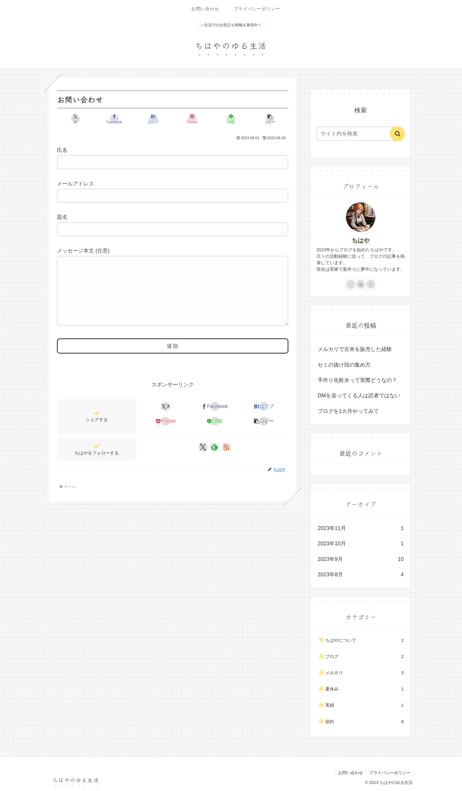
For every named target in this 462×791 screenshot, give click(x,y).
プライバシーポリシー (389, 772)
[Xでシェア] (75, 119)
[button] (269, 119)
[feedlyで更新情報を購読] (214, 447)
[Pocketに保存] (192, 119)
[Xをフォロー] (202, 447)
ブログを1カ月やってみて (348, 411)
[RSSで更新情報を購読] (226, 447)
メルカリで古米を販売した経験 (355, 349)
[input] (357, 133)
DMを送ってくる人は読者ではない (359, 395)
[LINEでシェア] (231, 119)
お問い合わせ (350, 772)
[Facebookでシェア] (114, 119)
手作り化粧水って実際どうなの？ (357, 380)
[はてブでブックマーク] (153, 119)
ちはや (360, 240)
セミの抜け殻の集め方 (344, 365)
